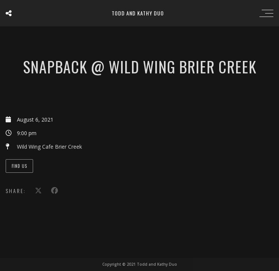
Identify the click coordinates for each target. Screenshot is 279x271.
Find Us (19, 166)
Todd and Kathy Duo (138, 13)
